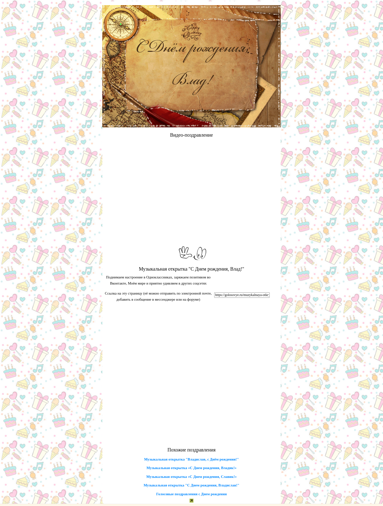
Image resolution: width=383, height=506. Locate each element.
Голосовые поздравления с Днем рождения (191, 494)
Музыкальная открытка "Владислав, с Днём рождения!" (191, 459)
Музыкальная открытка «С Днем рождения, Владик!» (191, 468)
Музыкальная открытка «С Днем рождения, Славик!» (191, 477)
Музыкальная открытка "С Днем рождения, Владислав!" (191, 485)
